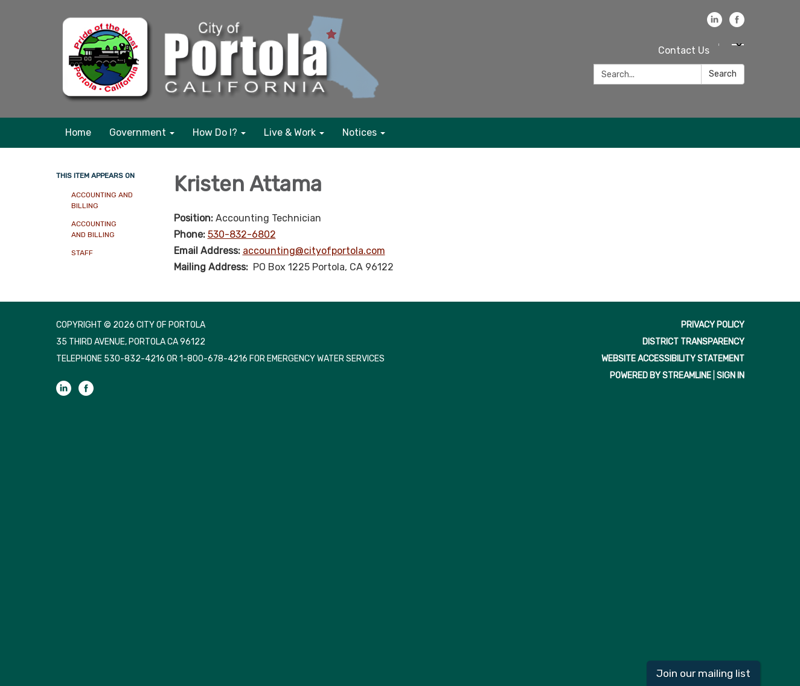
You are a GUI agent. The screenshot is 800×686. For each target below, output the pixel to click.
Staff (82, 253)
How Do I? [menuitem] (215, 132)
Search (723, 74)
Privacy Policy (712, 325)
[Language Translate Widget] (737, 44)
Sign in (730, 375)
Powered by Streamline (660, 375)
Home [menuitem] (78, 132)
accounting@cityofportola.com (314, 250)
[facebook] (736, 24)
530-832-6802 (242, 234)
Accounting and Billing (102, 200)
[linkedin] (714, 24)
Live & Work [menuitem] (290, 132)
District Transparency (693, 342)
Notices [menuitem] (359, 132)
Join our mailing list (703, 673)
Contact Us (683, 50)
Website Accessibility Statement (672, 359)
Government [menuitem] (137, 132)
